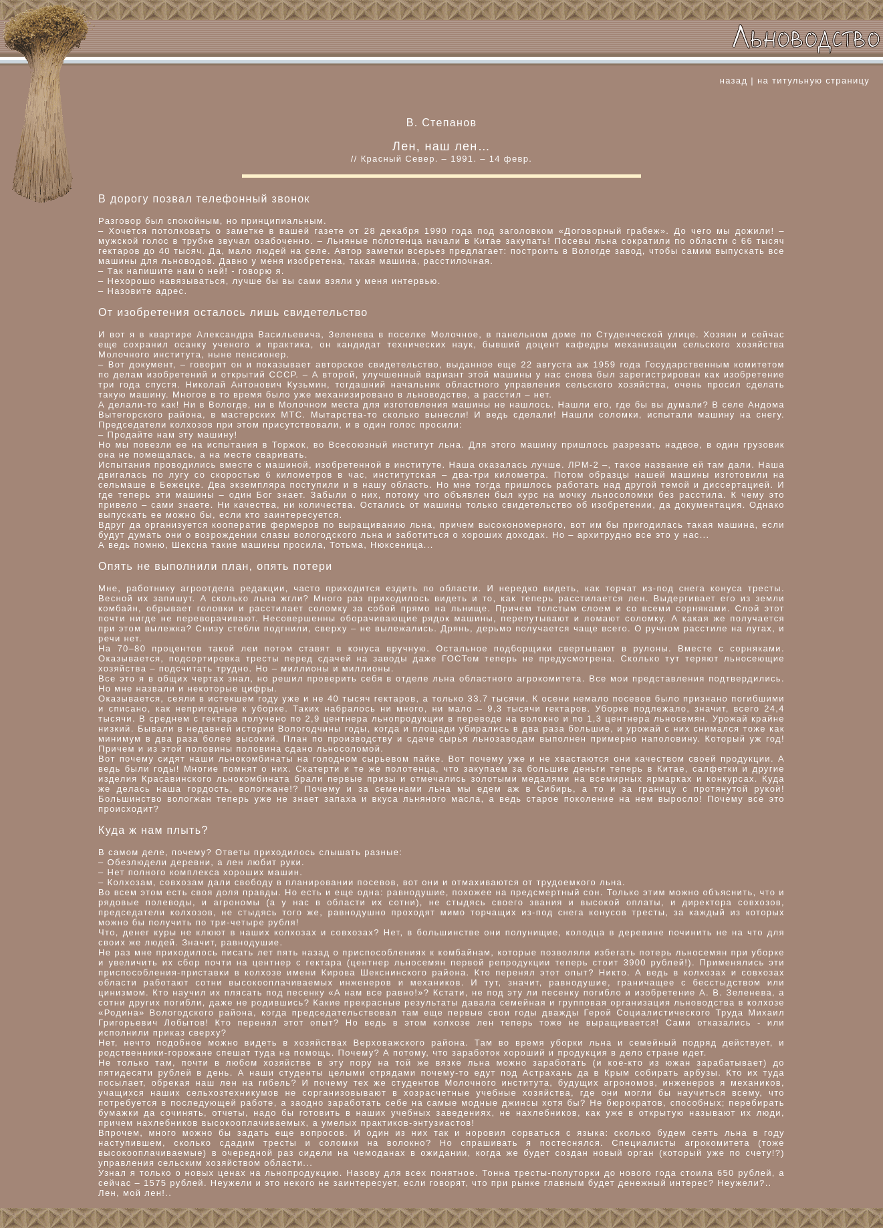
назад (734, 80)
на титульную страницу (813, 80)
